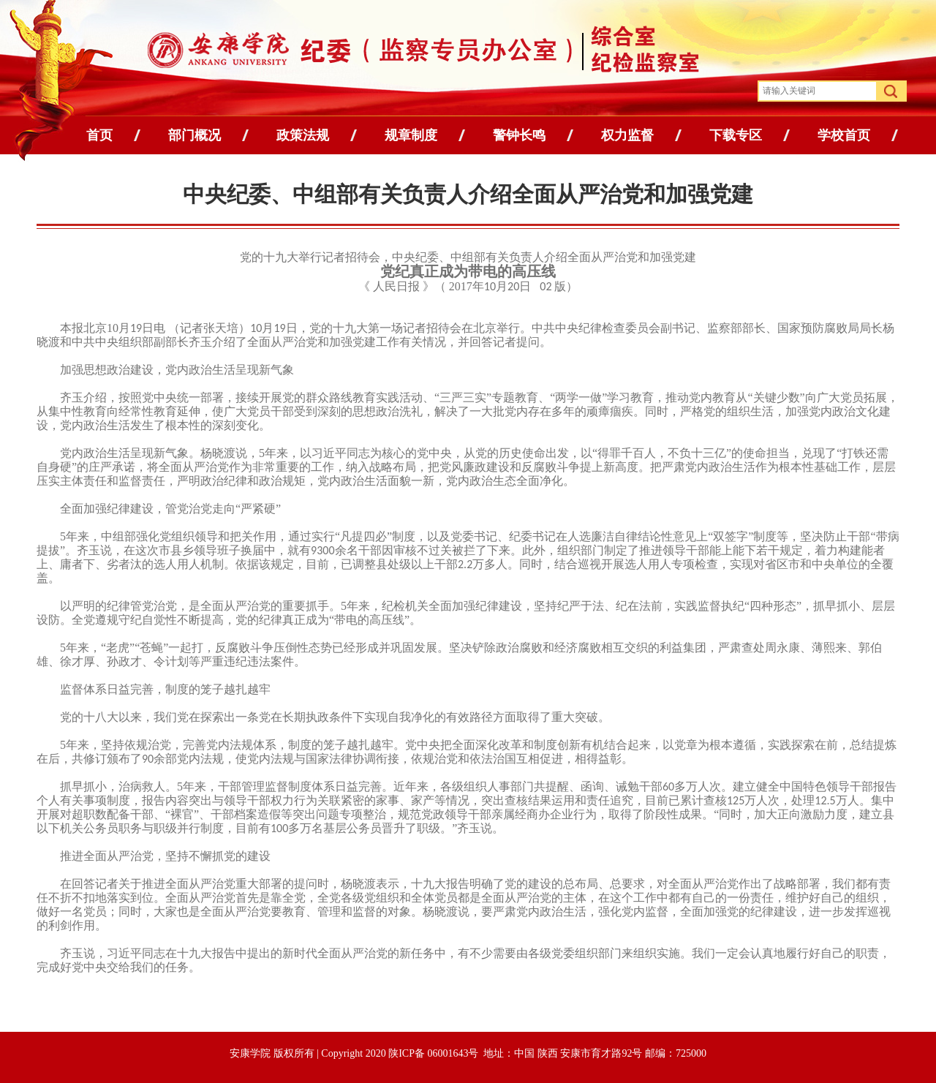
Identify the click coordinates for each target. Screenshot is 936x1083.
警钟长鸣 (519, 135)
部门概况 (194, 135)
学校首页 (844, 135)
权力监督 (627, 135)
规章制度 (411, 135)
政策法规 (302, 135)
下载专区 (735, 135)
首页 (99, 135)
